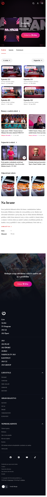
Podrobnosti (19, 50)
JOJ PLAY (5, 344)
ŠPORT (3, 409)
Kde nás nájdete (5, 438)
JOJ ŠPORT (6, 348)
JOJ (2, 341)
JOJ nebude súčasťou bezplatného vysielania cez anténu (16, 445)
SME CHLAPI (5, 384)
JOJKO (4, 351)
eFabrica (23, 480)
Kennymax (10, 480)
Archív (3, 323)
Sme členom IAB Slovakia (7, 471)
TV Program (6, 326)
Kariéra (3, 442)
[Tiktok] (35, 457)
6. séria (7, 60)
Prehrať (23, 284)
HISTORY (4, 391)
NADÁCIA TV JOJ (8, 354)
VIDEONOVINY (6, 413)
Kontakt (3, 474)
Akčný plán (4, 448)
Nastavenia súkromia (6, 469)
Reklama (3, 432)
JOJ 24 (4, 330)
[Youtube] (27, 457)
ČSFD (24, 26)
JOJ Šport (5, 333)
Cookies (3, 466)
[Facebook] (10, 457)
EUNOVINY (4, 416)
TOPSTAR (4, 380)
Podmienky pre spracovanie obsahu (9, 464)
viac (39, 30)
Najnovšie (38, 60)
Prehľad (3, 50)
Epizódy (11, 50)
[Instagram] (19, 457)
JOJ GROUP (6, 365)
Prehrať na (30, 35)
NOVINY (4, 403)
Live (3, 319)
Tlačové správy (5, 428)
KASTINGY (6, 358)
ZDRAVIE (4, 387)
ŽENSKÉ (4, 377)
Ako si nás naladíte (6, 435)
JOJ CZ (4, 361)
